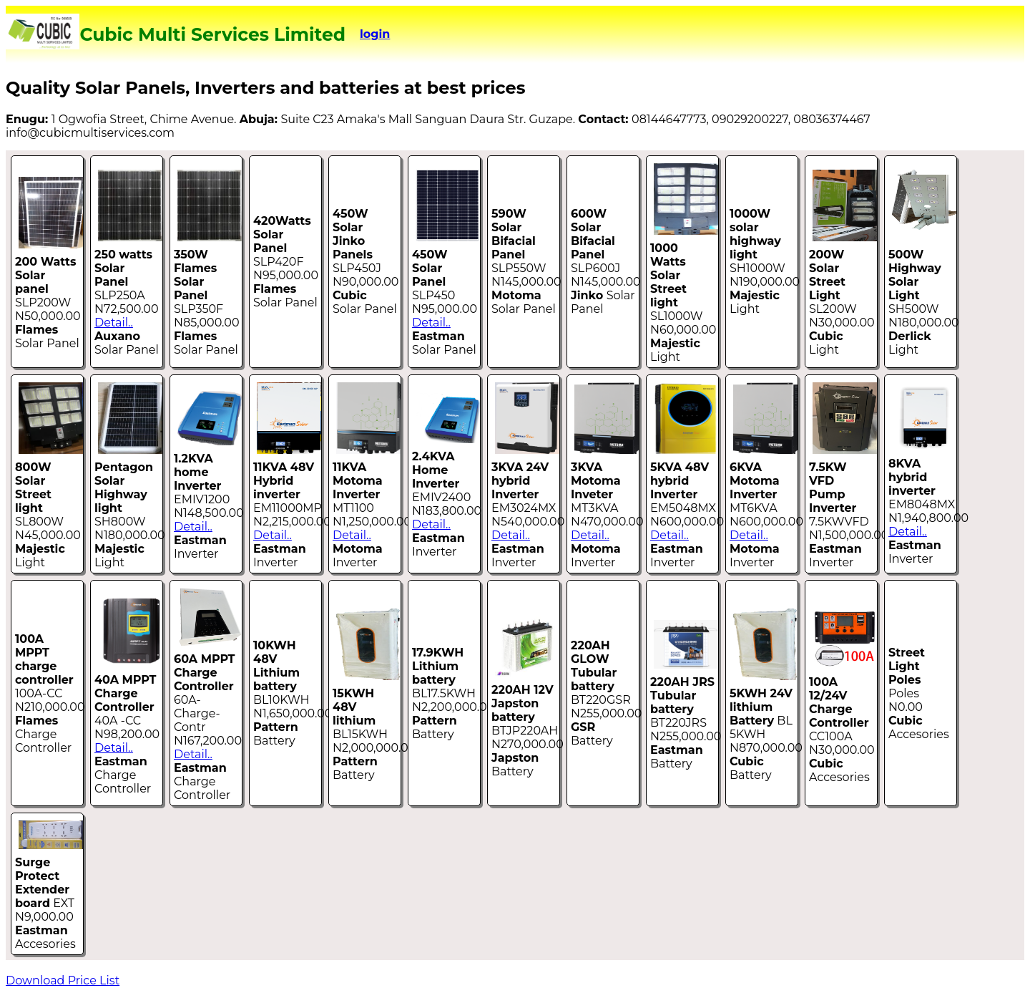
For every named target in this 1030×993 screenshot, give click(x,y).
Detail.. (113, 322)
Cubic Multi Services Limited (212, 34)
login (375, 34)
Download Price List (62, 980)
